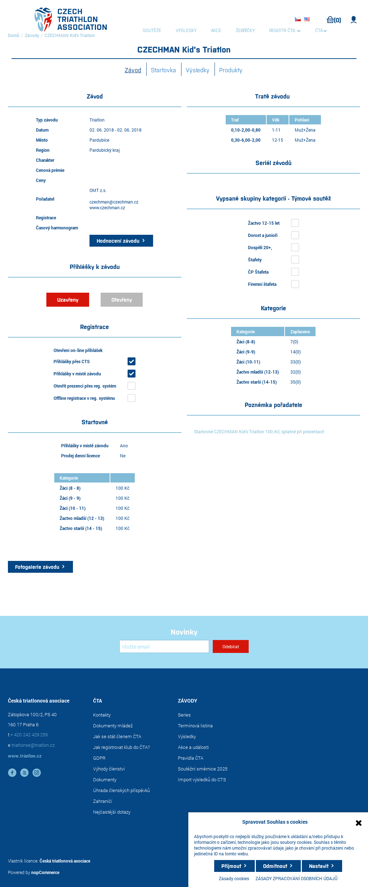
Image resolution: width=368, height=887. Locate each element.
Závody (32, 35)
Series (184, 715)
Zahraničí (102, 801)
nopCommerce (45, 872)
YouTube (24, 772)
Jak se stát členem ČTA (117, 736)
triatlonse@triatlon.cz (33, 745)
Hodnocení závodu (118, 240)
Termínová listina (195, 725)
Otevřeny (121, 299)
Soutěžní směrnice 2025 (202, 768)
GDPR (99, 758)
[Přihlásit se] (164, 646)
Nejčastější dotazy (111, 812)
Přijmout (231, 866)
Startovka (163, 69)
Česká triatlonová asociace (65, 861)
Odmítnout (275, 866)
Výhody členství (109, 768)
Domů (13, 35)
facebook (12, 772)
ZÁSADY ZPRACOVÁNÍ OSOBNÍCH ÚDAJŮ (296, 878)
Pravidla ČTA (190, 758)
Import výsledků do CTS (202, 779)
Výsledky (198, 69)
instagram (36, 772)
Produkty (231, 69)
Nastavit (318, 866)
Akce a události (193, 747)
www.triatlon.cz (25, 756)
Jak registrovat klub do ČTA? (121, 747)
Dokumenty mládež (113, 725)
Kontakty (102, 715)
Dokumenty (104, 779)
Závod (133, 69)
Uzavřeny (67, 299)
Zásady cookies (234, 878)
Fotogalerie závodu (37, 566)
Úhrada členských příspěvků (121, 790)
